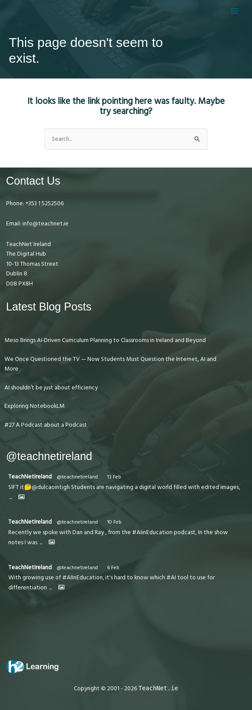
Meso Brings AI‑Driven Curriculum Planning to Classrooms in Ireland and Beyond (105, 340)
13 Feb (114, 477)
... (10, 497)
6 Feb (113, 567)
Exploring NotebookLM (34, 406)
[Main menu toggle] (234, 10)
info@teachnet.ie (44, 224)
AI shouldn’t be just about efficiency (51, 388)
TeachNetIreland (30, 477)
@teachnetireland (77, 477)
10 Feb (114, 522)
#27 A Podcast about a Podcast (45, 425)
